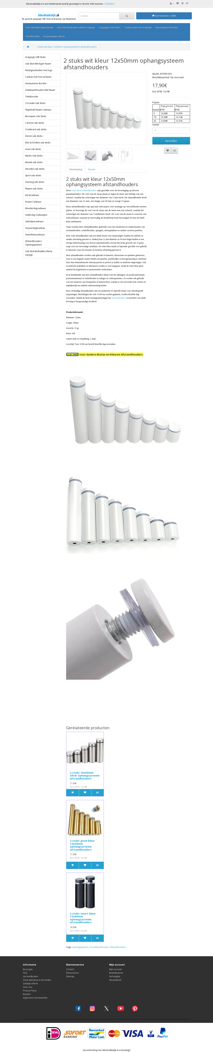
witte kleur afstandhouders (84, 190)
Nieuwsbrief (115, 979)
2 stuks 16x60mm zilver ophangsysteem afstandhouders (85, 775)
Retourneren (72, 972)
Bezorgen (28, 969)
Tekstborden (32, 36)
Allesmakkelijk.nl (118, 298)
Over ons (27, 987)
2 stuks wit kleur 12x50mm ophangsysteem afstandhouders (67, 46)
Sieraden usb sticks (34, 168)
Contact (70, 969)
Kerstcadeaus (32, 195)
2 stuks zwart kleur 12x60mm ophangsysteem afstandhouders (83, 918)
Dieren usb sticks (33, 135)
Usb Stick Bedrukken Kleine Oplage (76, 27)
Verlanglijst (114, 976)
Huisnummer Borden (166, 27)
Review (91, 169)
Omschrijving (75, 169)
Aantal (155, 124)
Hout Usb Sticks (33, 149)
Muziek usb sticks (33, 162)
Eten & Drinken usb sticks (37, 142)
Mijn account (115, 969)
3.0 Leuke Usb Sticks (35, 103)
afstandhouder (100, 947)
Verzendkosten (30, 976)
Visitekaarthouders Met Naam (40, 89)
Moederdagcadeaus (35, 208)
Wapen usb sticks (34, 188)
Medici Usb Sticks (33, 155)
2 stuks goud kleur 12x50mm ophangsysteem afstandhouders (82, 845)
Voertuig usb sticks (34, 182)
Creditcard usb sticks (35, 129)
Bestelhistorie (116, 972)
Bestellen (171, 140)
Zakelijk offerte (30, 983)
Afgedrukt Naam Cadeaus (38, 109)
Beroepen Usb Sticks (35, 116)
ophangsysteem (80, 947)
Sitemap (70, 976)
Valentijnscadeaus (34, 221)
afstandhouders (118, 947)
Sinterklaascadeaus (35, 234)
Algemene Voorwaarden (35, 997)
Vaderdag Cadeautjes (36, 214)
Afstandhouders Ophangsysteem (33, 243)
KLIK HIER (72, 354)
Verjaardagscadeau (54, 36)
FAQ (25, 972)
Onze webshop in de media (37, 979)
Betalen (27, 994)
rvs (90, 947)
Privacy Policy (29, 990)
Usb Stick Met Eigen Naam (39, 27)
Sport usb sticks (33, 175)
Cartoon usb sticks (34, 122)
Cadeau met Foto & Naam (138, 27)
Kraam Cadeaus (33, 201)
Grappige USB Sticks (110, 27)
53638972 (110, 3)
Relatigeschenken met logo (38, 70)
